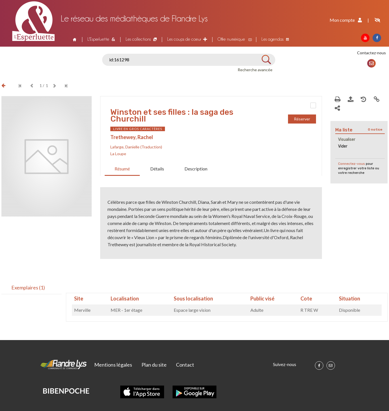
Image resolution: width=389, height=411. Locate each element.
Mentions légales (113, 365)
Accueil (74, 39)
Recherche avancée (255, 69)
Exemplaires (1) (28, 287)
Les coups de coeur (184, 39)
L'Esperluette (98, 39)
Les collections (138, 39)
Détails (157, 168)
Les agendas (272, 39)
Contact (185, 365)
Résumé (122, 168)
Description (195, 168)
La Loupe (118, 153)
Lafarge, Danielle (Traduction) (136, 146)
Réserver (302, 118)
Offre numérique (231, 39)
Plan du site (154, 365)
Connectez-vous (351, 164)
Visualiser (346, 139)
